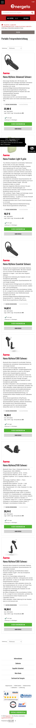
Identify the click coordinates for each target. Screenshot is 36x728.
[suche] (15, 12)
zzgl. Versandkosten (17, 113)
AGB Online (17, 685)
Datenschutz (27, 685)
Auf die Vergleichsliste (10, 104)
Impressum (8, 685)
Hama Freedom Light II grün (14, 158)
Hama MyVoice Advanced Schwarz (17, 76)
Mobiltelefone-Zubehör (23, 26)
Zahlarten (18, 663)
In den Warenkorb (18, 124)
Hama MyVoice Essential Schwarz (17, 264)
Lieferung (22, 687)
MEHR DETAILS (18, 129)
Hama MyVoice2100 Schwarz (15, 465)
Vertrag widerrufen (18, 712)
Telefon (6, 25)
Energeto (8, 716)
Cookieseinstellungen (7, 718)
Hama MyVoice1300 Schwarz (15, 358)
